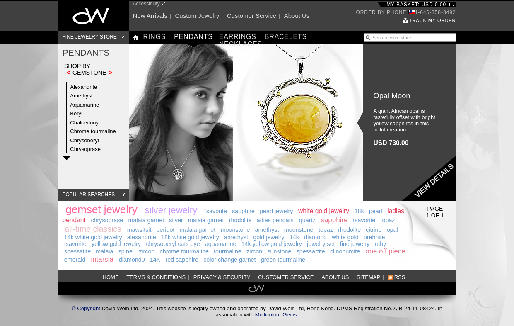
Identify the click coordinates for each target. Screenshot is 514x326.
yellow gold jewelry (116, 244)
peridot (166, 229)
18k (359, 211)
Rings (154, 36)
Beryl (76, 113)
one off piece (385, 251)
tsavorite (364, 220)
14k (294, 237)
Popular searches (89, 194)
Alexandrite (83, 87)
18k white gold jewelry (190, 237)
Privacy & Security (222, 277)
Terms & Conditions (156, 277)
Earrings (237, 36)
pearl (375, 211)
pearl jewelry (276, 211)
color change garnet (229, 259)
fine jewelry (355, 244)
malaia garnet (146, 220)
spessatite (77, 251)
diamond (315, 237)
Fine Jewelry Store (90, 37)
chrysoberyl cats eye (173, 244)
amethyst (267, 229)
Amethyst (81, 95)
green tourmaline (283, 259)
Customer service (251, 15)
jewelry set (321, 244)
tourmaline (227, 251)
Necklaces (240, 44)
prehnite (374, 237)
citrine (373, 229)
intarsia (102, 259)
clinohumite (345, 251)
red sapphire (181, 259)
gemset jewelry (101, 209)
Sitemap (368, 277)
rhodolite (240, 220)
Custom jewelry (197, 15)
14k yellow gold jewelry (271, 244)
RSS (399, 277)
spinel (126, 251)
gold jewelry (269, 237)
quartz (307, 220)
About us (297, 15)
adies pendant (275, 220)
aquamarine (220, 244)
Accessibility (146, 4)
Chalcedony (84, 122)
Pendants (193, 36)
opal (392, 229)
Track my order (432, 20)
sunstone (279, 251)
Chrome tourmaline (93, 131)
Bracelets (286, 36)
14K (155, 259)
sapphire (243, 211)
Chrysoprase (85, 149)
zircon (146, 251)
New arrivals (150, 15)
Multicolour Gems (276, 314)
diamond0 (132, 259)
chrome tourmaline (184, 251)
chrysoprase (107, 220)
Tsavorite (215, 211)
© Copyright (86, 308)
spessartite (311, 251)
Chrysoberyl (84, 140)
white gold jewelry (323, 210)
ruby (380, 244)
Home (111, 277)
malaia (104, 251)
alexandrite (141, 237)
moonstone (235, 229)
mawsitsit (139, 229)
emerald (75, 259)
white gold (345, 237)
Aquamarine (84, 105)
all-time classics (93, 229)
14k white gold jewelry (93, 237)
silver (176, 220)
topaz (388, 220)
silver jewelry (171, 210)
